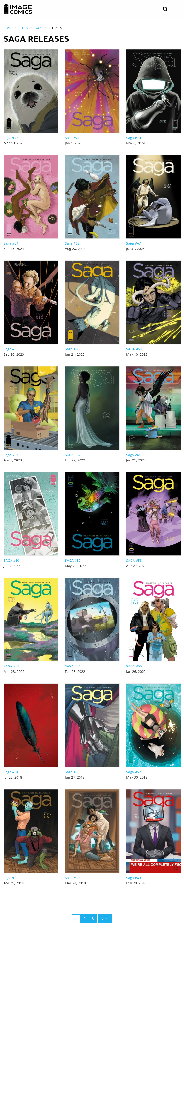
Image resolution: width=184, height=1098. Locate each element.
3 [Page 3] (93, 918)
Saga (38, 28)
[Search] (165, 9)
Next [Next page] (105, 918)
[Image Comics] (18, 9)
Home (8, 28)
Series (23, 28)
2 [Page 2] (85, 918)
